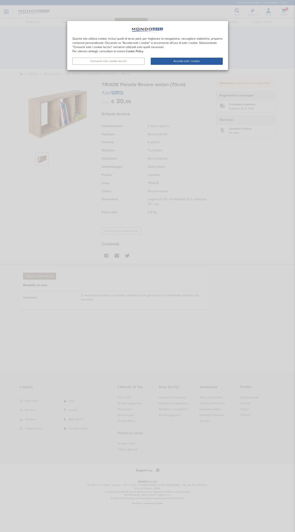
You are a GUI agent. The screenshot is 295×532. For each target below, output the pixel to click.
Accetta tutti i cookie (187, 61)
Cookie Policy (134, 51)
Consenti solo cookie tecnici (108, 61)
